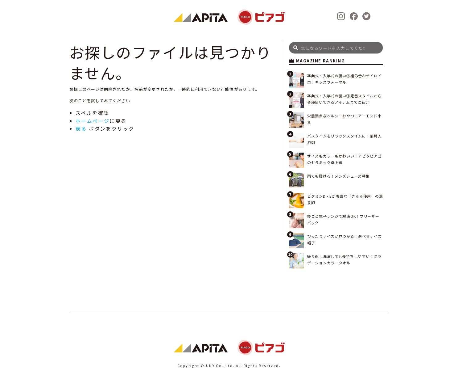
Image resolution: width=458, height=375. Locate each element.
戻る (81, 128)
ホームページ (92, 120)
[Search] (336, 48)
